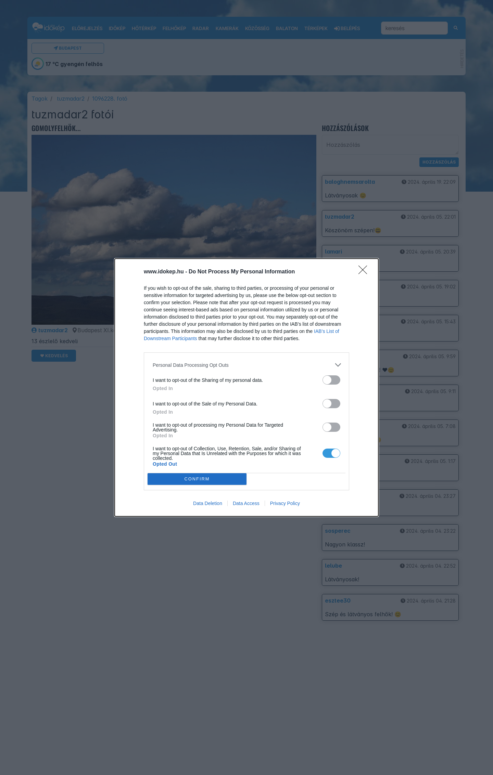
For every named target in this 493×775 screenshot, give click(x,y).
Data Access (246, 503)
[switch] (331, 380)
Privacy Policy (285, 503)
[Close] (364, 272)
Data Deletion (207, 503)
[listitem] (246, 365)
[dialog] (246, 387)
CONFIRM (197, 479)
